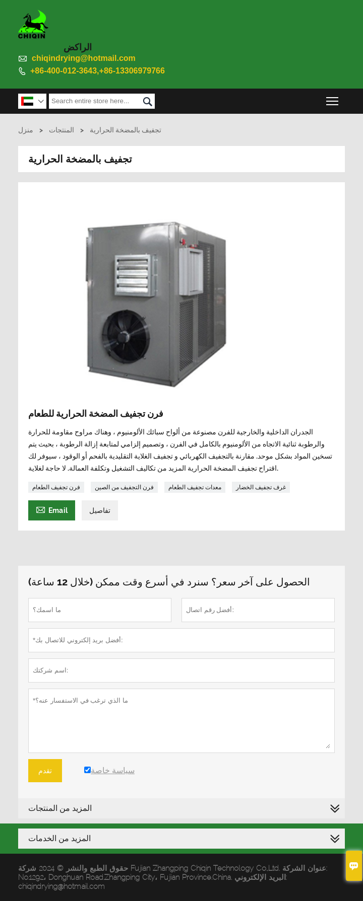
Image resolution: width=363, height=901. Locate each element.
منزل (25, 130)
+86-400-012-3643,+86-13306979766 (97, 70)
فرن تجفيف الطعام (56, 487)
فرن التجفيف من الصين (124, 487)
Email (52, 509)
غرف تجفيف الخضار (261, 487)
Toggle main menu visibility (333, 98)
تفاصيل (99, 510)
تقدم (45, 771)
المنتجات (61, 130)
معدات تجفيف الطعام (194, 487)
